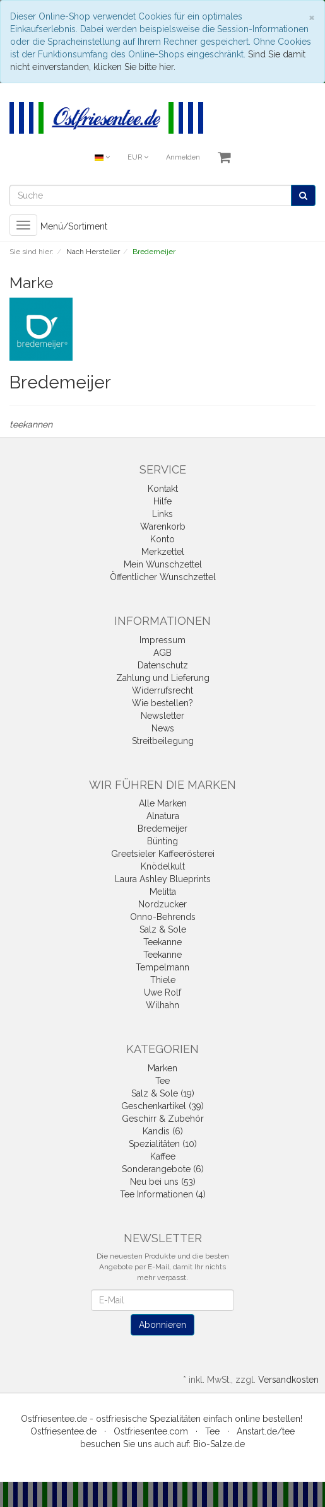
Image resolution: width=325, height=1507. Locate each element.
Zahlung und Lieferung (163, 678)
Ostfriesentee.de (63, 1431)
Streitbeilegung (163, 741)
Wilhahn (162, 1005)
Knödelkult (163, 866)
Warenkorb (163, 526)
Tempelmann (162, 967)
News (162, 728)
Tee (162, 1081)
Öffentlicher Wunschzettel (163, 577)
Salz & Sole (162, 929)
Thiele (162, 980)
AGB (162, 653)
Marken (162, 1068)
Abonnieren (162, 1325)
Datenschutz (163, 665)
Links (162, 514)
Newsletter (162, 716)
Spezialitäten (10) (163, 1144)
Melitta (163, 892)
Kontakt (163, 489)
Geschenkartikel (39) (162, 1106)
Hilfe (162, 501)
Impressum (162, 640)
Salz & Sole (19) (162, 1093)
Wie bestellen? (162, 703)
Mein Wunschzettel (163, 564)
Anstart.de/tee (266, 1431)
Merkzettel (162, 552)
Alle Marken (163, 803)
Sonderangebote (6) (163, 1169)
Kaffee (162, 1156)
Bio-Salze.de (219, 1444)
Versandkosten (288, 1380)
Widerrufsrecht (162, 690)
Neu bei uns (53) (163, 1182)
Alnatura (162, 816)
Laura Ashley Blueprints (163, 879)
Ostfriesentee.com (151, 1431)
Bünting (162, 841)
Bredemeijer (162, 828)
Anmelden (183, 157)
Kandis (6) (163, 1131)
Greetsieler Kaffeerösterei (163, 854)
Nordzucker (162, 904)
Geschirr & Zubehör (163, 1119)
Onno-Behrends (163, 917)
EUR (137, 157)
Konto (162, 539)
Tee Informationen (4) (163, 1194)
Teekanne (162, 942)
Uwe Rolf (162, 992)
